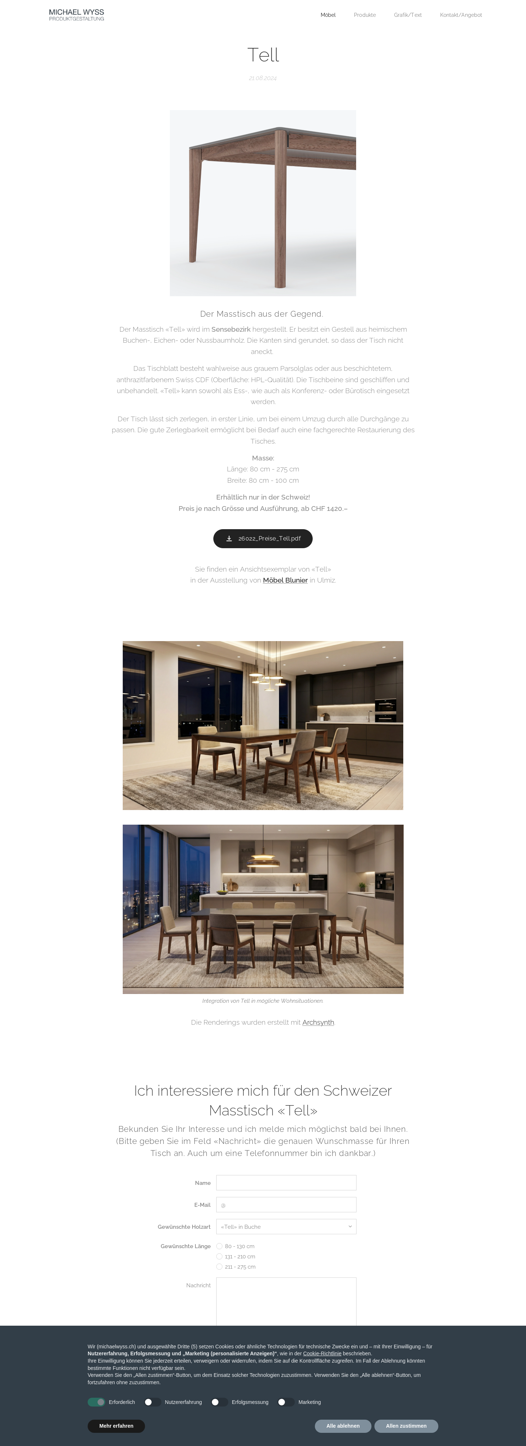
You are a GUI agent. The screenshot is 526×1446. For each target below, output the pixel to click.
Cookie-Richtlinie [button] (322, 1353)
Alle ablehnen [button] (343, 1426)
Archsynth (318, 1022)
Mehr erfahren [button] (116, 1426)
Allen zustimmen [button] (406, 1426)
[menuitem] (324, 15)
